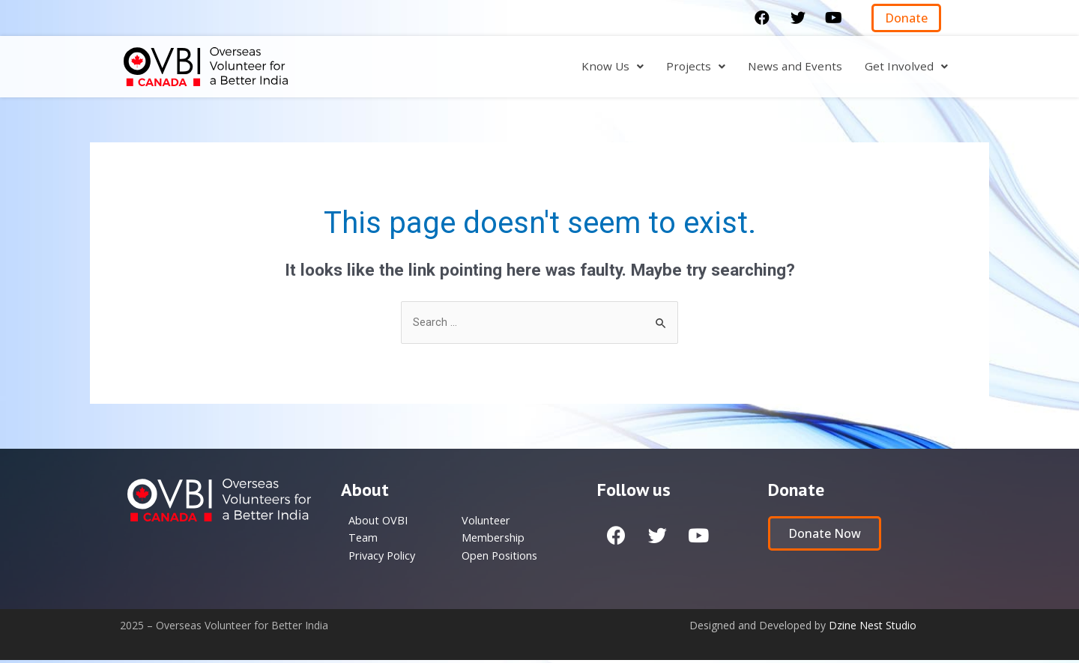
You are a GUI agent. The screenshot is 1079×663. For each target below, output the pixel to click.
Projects (693, 66)
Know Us (609, 66)
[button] (906, 18)
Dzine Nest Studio (872, 628)
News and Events (793, 66)
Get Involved (906, 66)
